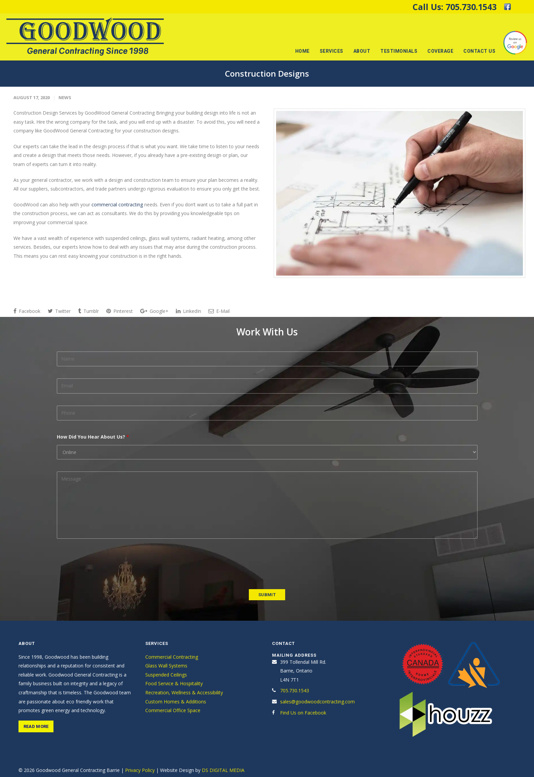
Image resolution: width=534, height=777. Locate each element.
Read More (36, 726)
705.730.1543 (471, 6)
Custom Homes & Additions (175, 701)
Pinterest (119, 311)
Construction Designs (267, 73)
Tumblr (88, 311)
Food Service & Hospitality (174, 683)
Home (302, 51)
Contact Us (479, 51)
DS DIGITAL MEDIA (223, 770)
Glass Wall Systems (166, 665)
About (362, 51)
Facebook (26, 311)
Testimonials (398, 51)
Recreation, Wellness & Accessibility (184, 692)
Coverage (440, 51)
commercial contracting (117, 204)
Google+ (154, 311)
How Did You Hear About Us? (93, 437)
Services (331, 51)
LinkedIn (188, 311)
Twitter (59, 311)
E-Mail (219, 311)
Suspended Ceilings (166, 674)
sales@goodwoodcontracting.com (317, 701)
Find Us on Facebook (303, 712)
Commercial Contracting (171, 657)
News (65, 97)
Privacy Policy (140, 770)
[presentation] (108, 564)
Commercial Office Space (172, 710)
